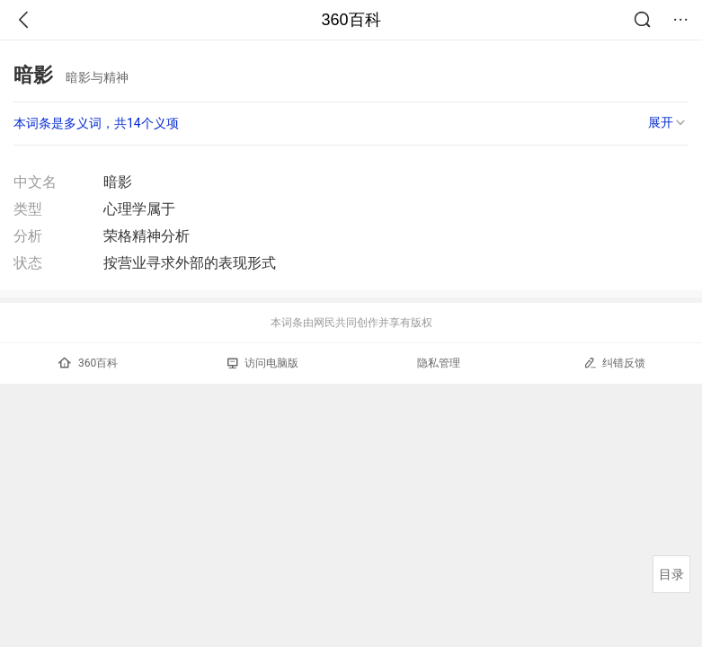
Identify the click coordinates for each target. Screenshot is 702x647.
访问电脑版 (262, 363)
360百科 (350, 20)
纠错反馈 (614, 362)
